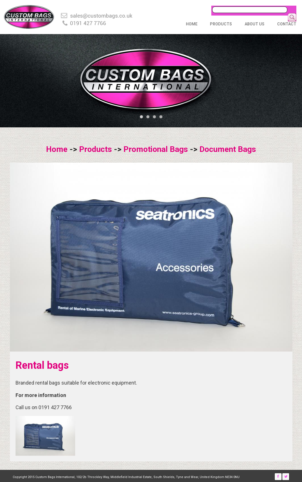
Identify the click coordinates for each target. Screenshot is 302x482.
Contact (286, 24)
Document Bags (227, 149)
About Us (254, 24)
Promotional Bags (155, 149)
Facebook (278, 477)
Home (191, 24)
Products (221, 24)
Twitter (286, 477)
